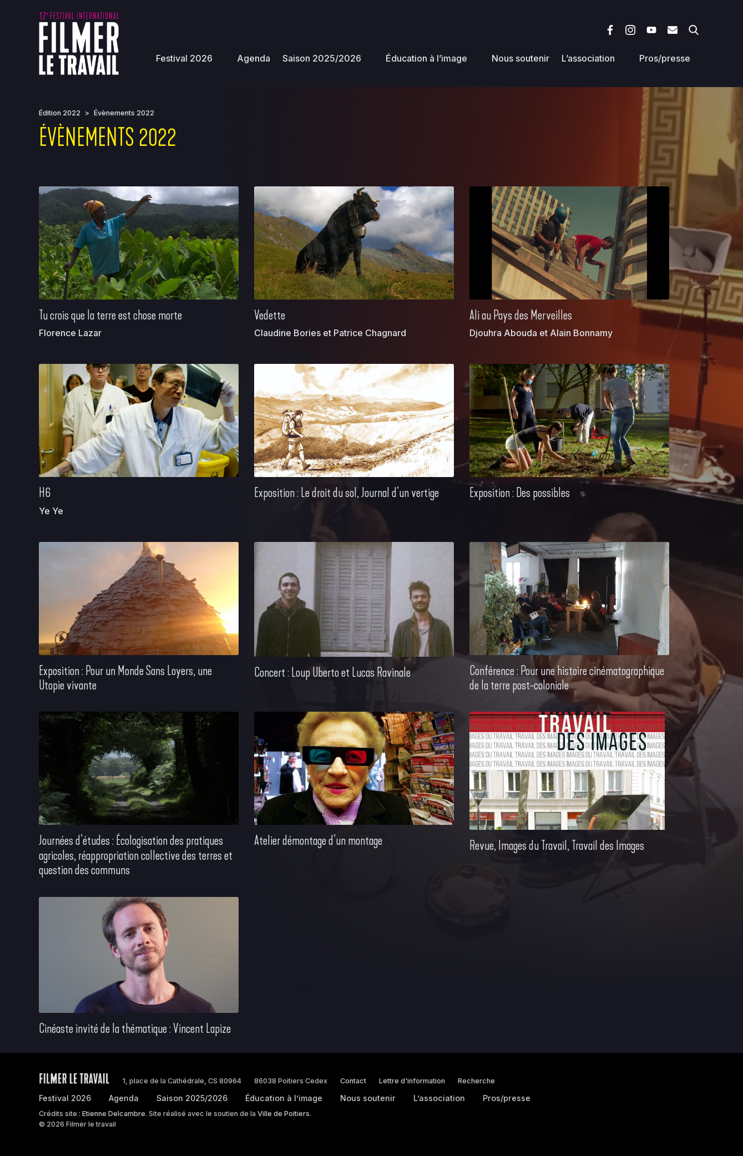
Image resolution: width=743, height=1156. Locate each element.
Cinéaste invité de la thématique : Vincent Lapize (135, 1028)
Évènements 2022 (124, 113)
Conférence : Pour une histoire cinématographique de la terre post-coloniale (566, 678)
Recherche (476, 1081)
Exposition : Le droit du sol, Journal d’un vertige (346, 492)
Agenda (253, 58)
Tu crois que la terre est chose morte (110, 315)
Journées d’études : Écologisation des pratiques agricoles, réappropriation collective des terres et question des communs (135, 855)
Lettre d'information (412, 1081)
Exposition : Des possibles (519, 492)
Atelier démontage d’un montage (318, 840)
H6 (44, 492)
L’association (588, 58)
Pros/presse (664, 58)
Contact (353, 1081)
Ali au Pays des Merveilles (520, 315)
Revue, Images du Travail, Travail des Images (556, 845)
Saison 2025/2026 (321, 58)
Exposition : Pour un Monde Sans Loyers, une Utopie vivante (125, 678)
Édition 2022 (59, 113)
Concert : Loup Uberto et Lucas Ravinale (332, 672)
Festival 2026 (184, 58)
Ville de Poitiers (283, 1113)
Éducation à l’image (426, 58)
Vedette (269, 315)
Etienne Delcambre (113, 1113)
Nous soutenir (520, 58)
